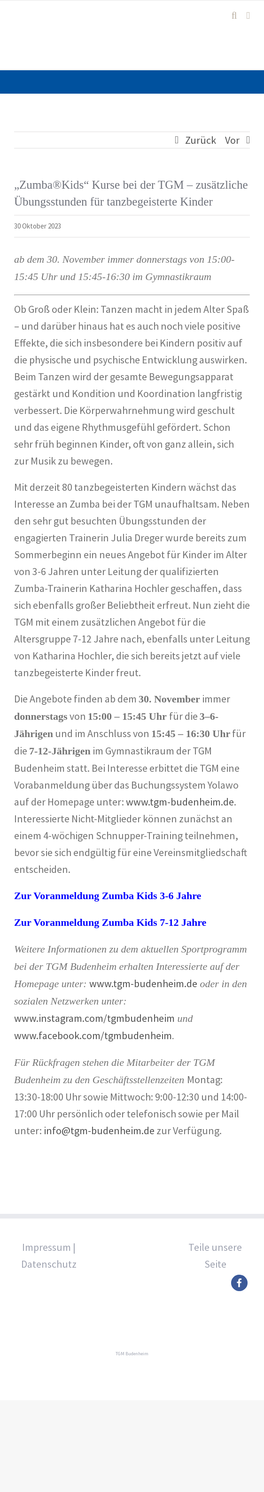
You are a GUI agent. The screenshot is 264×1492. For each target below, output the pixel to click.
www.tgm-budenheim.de (180, 801)
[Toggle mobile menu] (248, 16)
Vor (232, 140)
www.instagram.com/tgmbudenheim (94, 1018)
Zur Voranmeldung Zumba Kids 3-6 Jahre (107, 895)
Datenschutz (49, 1263)
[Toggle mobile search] (234, 16)
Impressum (46, 1247)
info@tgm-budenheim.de (99, 1130)
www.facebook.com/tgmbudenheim (93, 1035)
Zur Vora (34, 922)
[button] (239, 1283)
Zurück (200, 140)
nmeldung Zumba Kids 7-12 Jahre (130, 922)
